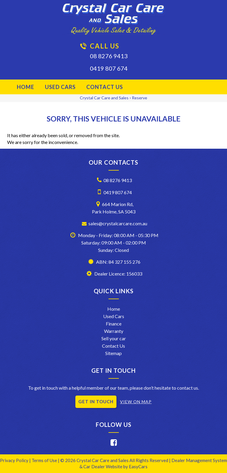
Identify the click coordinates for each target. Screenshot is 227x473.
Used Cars (60, 87)
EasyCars (138, 466)
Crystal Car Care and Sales (104, 97)
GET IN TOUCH (96, 401)
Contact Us (104, 87)
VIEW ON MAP (136, 401)
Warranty (113, 331)
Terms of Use (45, 460)
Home (25, 87)
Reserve (139, 97)
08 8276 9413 (109, 55)
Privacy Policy (14, 460)
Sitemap (113, 353)
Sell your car (113, 338)
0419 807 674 (109, 68)
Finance (113, 323)
